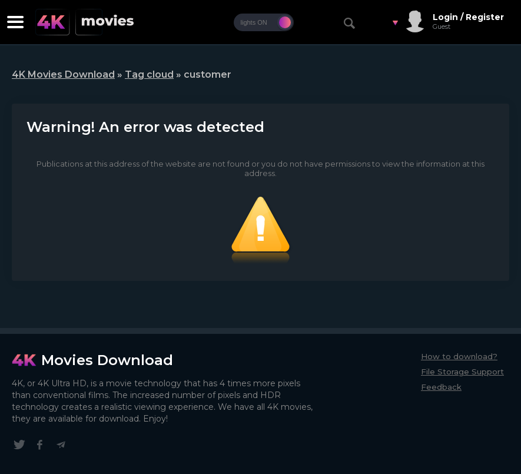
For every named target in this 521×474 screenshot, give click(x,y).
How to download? (459, 356)
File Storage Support (462, 371)
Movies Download (107, 360)
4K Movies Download (63, 74)
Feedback (441, 387)
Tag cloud (149, 74)
